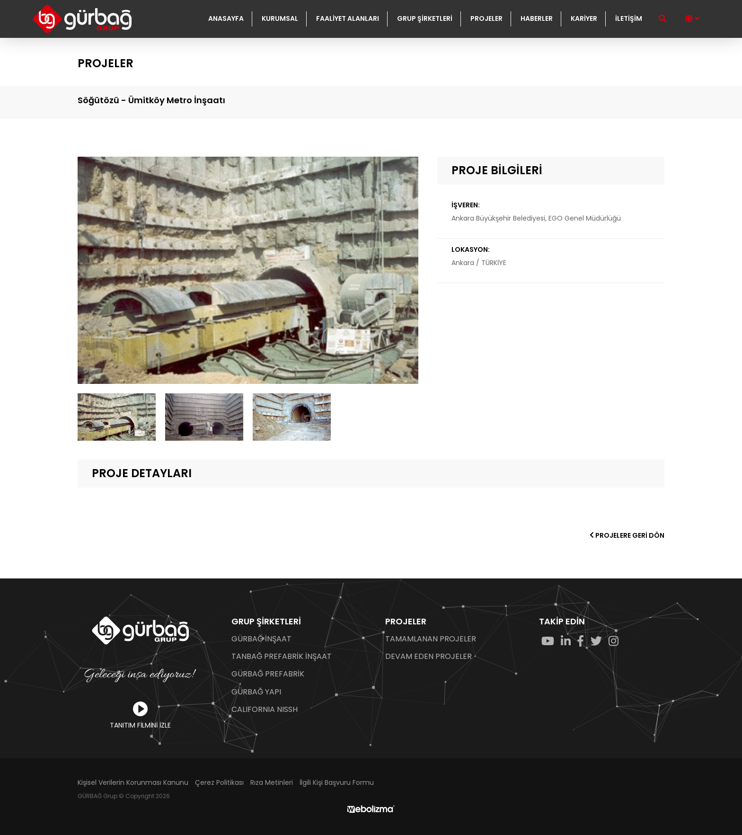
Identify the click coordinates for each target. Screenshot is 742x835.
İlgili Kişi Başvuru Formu (337, 782)
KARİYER (584, 18)
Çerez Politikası (219, 782)
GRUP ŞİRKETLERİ (424, 18)
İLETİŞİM (628, 18)
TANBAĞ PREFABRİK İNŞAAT (281, 656)
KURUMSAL (280, 18)
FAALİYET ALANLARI (347, 18)
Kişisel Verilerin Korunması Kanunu (133, 782)
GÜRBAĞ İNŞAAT (261, 639)
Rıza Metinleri (271, 782)
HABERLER (537, 18)
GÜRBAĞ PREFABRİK (267, 674)
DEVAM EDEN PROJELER (428, 656)
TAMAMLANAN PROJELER (430, 639)
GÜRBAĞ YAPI (256, 692)
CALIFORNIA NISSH (264, 709)
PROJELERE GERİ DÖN (627, 535)
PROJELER (486, 18)
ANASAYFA (226, 18)
